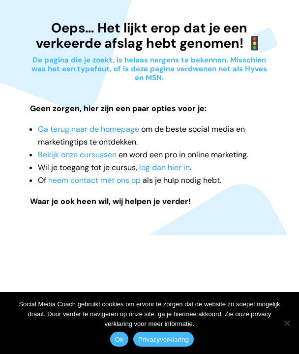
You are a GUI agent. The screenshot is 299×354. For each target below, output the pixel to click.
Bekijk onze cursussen (77, 154)
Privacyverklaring (163, 339)
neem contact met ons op (94, 180)
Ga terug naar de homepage (88, 129)
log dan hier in (164, 167)
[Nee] (287, 323)
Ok (119, 339)
